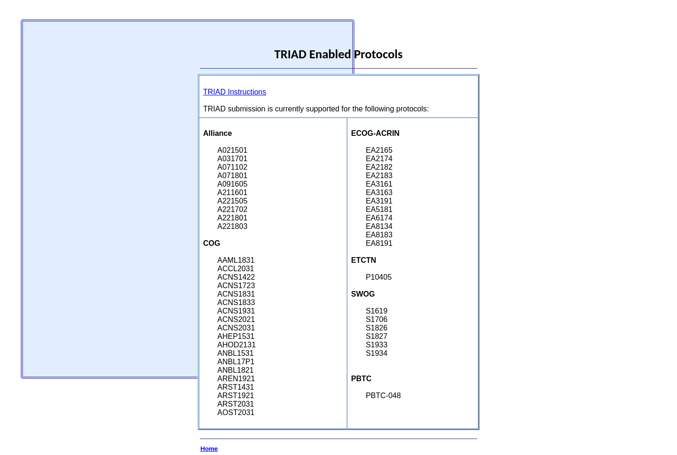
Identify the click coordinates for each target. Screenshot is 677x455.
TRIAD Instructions (234, 92)
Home (209, 448)
